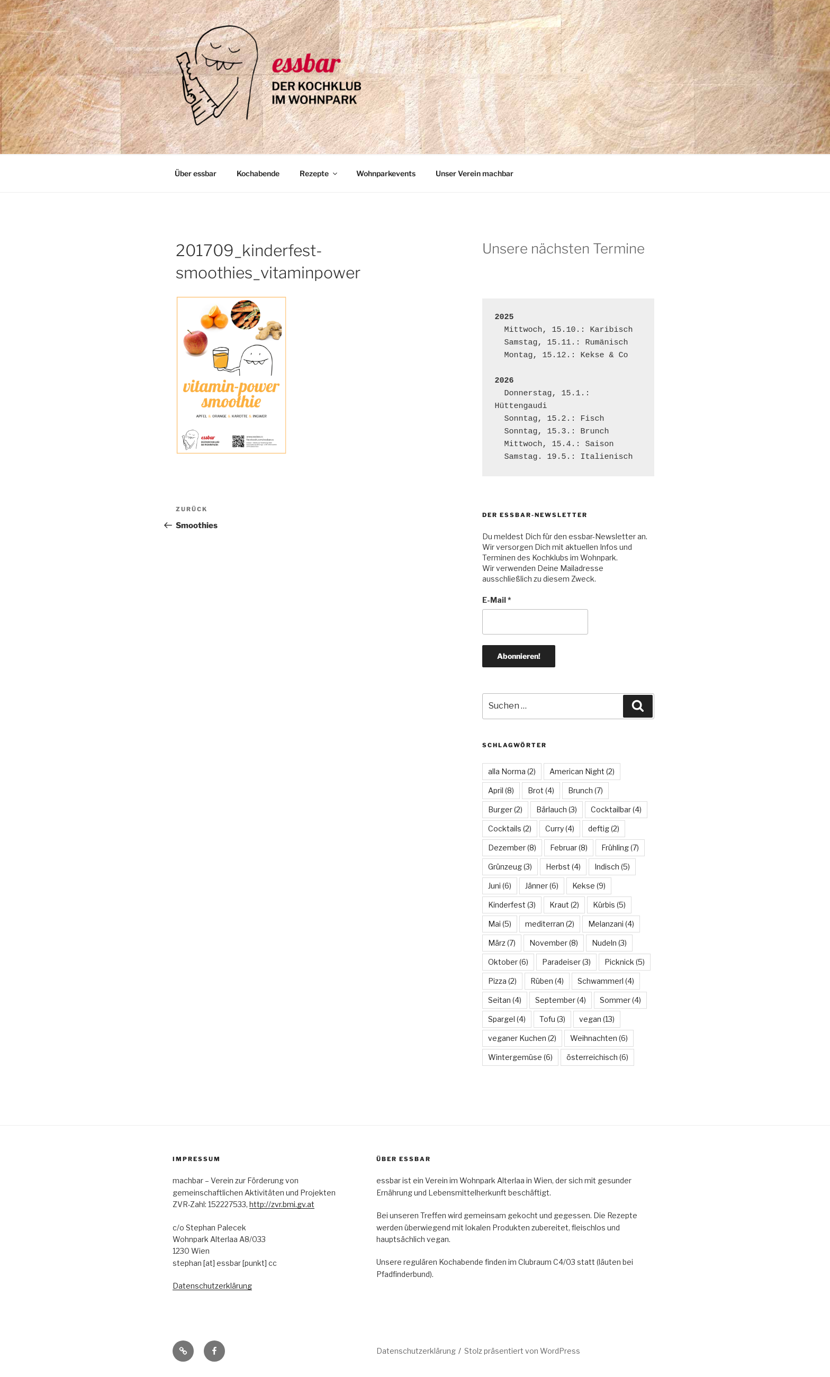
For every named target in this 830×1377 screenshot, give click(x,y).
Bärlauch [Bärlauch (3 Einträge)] (556, 809)
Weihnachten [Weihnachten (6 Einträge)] (599, 1038)
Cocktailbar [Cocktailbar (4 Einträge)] (616, 809)
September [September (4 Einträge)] (560, 999)
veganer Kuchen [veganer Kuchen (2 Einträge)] (522, 1038)
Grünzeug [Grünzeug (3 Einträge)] (510, 866)
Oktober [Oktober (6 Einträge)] (508, 961)
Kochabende (258, 173)
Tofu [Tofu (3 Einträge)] (552, 1018)
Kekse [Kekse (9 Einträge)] (589, 885)
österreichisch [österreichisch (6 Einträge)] (597, 1057)
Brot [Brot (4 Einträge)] (541, 790)
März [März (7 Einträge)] (502, 942)
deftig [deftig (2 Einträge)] (603, 828)
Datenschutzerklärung (212, 1285)
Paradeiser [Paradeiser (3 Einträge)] (566, 961)
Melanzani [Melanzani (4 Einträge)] (611, 923)
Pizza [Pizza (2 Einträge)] (502, 980)
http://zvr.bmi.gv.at (281, 1204)
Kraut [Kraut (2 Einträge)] (564, 904)
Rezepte (319, 173)
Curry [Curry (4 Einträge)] (559, 828)
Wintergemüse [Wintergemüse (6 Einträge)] (520, 1057)
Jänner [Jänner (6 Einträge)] (541, 885)
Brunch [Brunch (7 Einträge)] (585, 790)
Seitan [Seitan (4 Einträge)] (504, 999)
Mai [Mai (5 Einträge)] (499, 923)
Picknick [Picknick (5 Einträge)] (625, 961)
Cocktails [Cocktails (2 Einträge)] (509, 828)
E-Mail (496, 599)
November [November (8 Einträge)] (553, 942)
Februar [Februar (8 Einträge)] (569, 847)
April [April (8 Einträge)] (501, 790)
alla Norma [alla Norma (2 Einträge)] (512, 771)
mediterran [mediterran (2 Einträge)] (549, 923)
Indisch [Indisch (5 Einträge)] (612, 866)
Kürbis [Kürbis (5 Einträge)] (609, 904)
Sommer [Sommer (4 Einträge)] (620, 999)
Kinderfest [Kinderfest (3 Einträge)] (512, 904)
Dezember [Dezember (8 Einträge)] (512, 847)
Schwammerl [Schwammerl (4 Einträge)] (606, 980)
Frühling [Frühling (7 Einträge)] (620, 847)
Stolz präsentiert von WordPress (522, 1350)
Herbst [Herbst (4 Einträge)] (563, 866)
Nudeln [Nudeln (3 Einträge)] (609, 942)
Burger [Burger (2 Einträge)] (505, 809)
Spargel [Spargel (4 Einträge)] (507, 1018)
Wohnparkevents (386, 173)
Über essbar (195, 173)
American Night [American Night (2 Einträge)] (582, 771)
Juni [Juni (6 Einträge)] (499, 885)
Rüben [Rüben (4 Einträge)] (547, 980)
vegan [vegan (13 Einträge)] (597, 1018)
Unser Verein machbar (474, 173)
